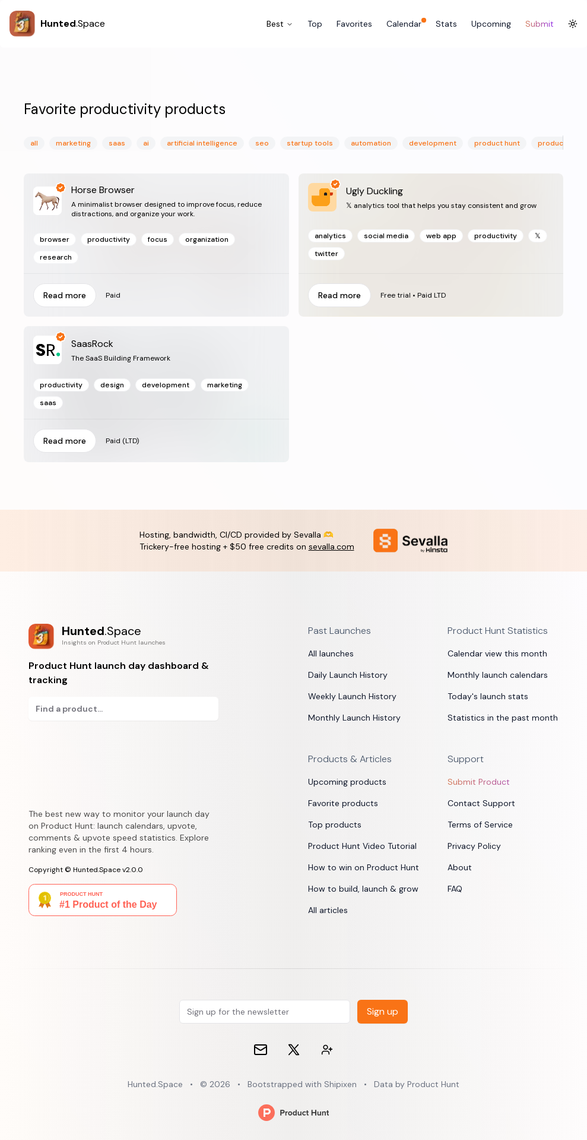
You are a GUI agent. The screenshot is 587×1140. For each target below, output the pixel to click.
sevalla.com (331, 546)
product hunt (497, 143)
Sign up (382, 1011)
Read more (64, 295)
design (112, 385)
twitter (326, 253)
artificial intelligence (202, 143)
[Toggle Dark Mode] (573, 24)
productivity (108, 239)
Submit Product (479, 781)
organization (207, 239)
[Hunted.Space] (57, 24)
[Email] (260, 1050)
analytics (330, 236)
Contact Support (481, 803)
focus (157, 239)
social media (386, 236)
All (34, 143)
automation (371, 143)
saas (117, 143)
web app (441, 236)
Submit (539, 23)
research (56, 257)
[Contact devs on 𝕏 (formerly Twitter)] (327, 1050)
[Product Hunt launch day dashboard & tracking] (123, 636)
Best (279, 23)
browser (54, 239)
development (432, 143)
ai (146, 143)
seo (262, 143)
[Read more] (431, 245)
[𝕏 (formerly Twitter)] (294, 1050)
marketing (73, 143)
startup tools (310, 143)
